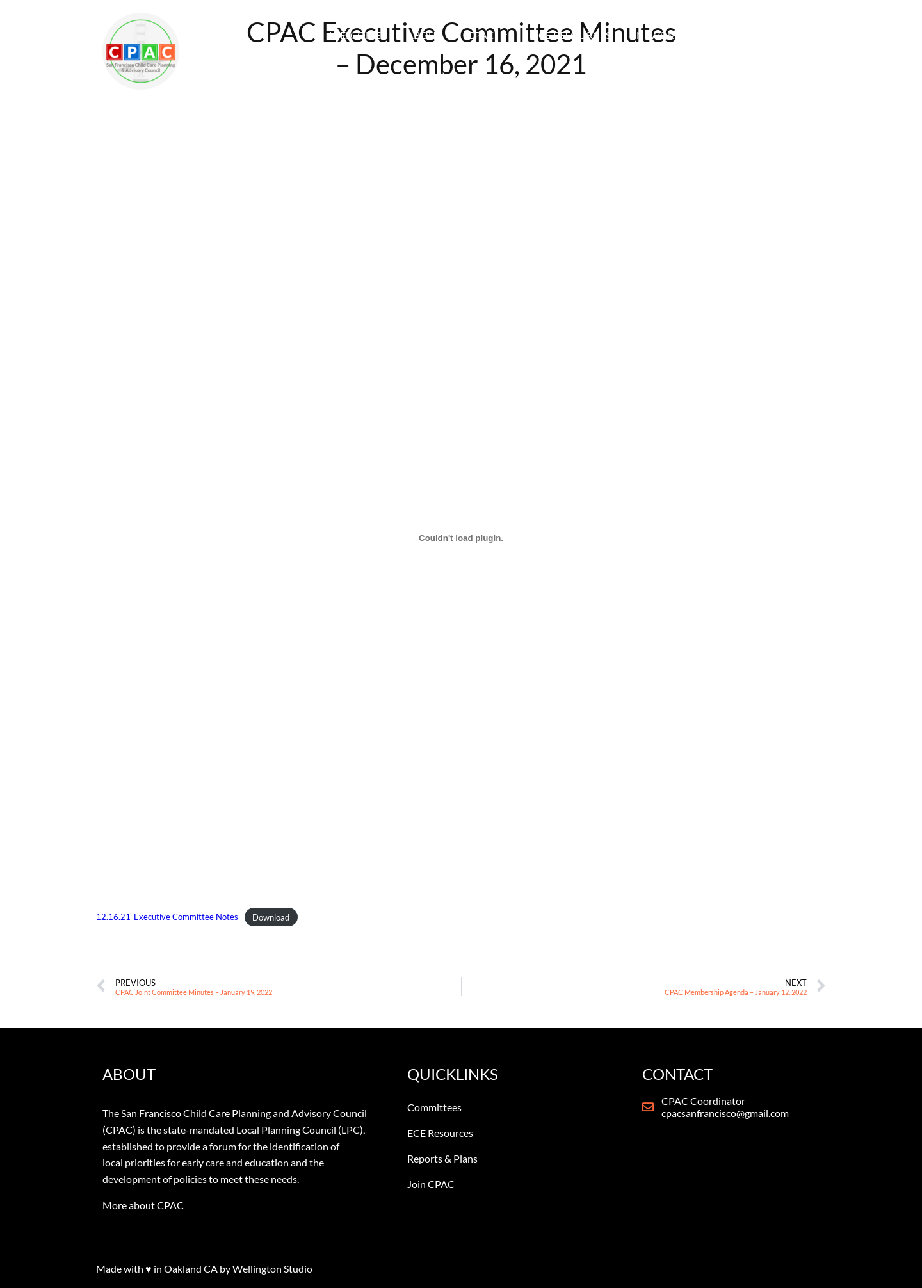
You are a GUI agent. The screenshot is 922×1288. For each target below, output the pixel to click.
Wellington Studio (272, 1268)
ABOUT (424, 35)
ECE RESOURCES (572, 35)
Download (270, 917)
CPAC (487, 35)
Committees (434, 1107)
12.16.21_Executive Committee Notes (167, 917)
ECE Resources (440, 1133)
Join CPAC (431, 1184)
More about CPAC (143, 1205)
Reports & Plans (442, 1158)
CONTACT (783, 35)
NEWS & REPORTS (684, 35)
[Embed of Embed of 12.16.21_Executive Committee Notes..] (461, 538)
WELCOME (355, 35)
